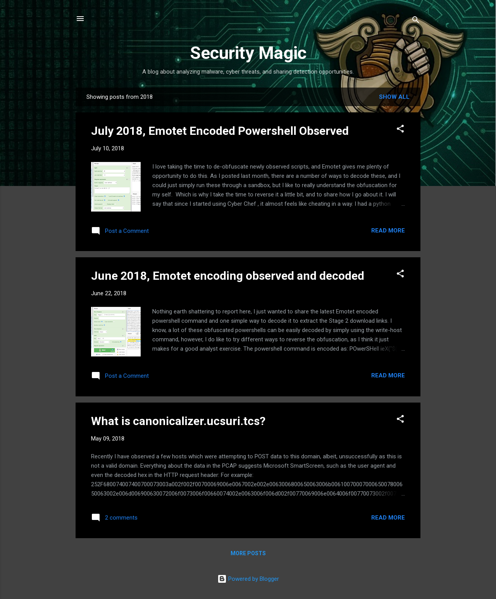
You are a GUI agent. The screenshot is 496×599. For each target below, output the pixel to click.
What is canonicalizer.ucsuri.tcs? (178, 421)
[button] (400, 130)
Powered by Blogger (248, 578)
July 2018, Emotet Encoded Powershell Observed (220, 131)
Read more (388, 230)
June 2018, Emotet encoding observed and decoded (227, 275)
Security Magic (248, 53)
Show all (394, 96)
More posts (248, 553)
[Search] (415, 21)
